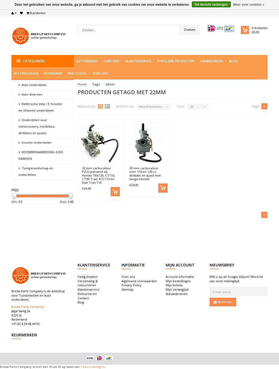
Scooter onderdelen (35, 142)
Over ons (112, 61)
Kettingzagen (26, 73)
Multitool (77, 73)
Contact (83, 298)
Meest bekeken (150, 106)
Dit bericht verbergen (211, 5)
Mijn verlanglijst (177, 289)
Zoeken (189, 29)
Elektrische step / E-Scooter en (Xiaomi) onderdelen (40, 107)
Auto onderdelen (33, 85)
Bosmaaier (53, 73)
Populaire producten (175, 61)
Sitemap (128, 289)
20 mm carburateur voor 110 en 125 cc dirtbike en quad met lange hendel (145, 173)
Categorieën (31, 61)
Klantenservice (138, 61)
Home (82, 84)
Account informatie (180, 277)
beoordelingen (93, 367)
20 (191, 106)
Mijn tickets (174, 285)
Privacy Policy (132, 285)
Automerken (87, 61)
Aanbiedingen (211, 61)
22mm (110, 84)
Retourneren (87, 294)
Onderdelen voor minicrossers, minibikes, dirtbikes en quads (37, 126)
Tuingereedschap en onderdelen (36, 171)
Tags (96, 84)
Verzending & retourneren (88, 283)
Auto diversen (30, 94)
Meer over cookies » (248, 5)
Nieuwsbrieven (177, 294)
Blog (233, 61)
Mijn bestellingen (178, 281)
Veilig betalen (88, 277)
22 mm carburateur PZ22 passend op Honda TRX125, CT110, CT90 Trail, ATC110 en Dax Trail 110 (98, 175)
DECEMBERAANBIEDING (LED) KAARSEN (41, 155)
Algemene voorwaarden (139, 281)
